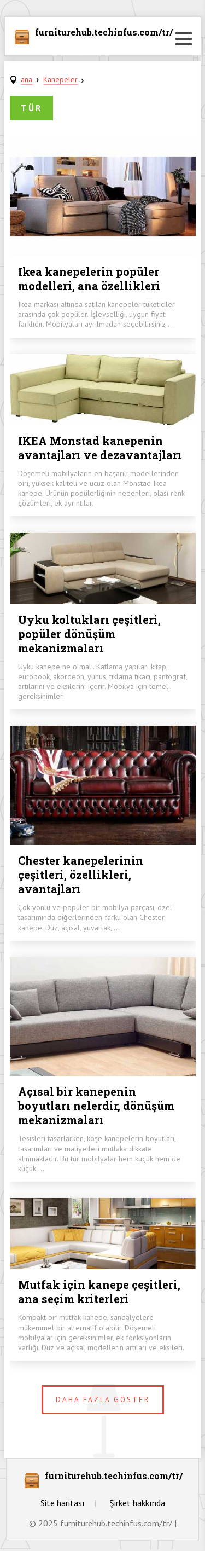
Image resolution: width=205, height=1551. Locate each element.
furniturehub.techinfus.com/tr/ (104, 33)
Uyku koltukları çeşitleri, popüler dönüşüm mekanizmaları (89, 633)
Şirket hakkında (137, 1502)
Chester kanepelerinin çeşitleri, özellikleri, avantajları (80, 874)
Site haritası (62, 1502)
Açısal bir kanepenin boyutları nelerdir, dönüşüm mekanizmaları (96, 1105)
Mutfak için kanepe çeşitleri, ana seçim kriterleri (99, 1291)
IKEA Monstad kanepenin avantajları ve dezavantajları (100, 447)
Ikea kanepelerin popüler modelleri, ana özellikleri (89, 278)
